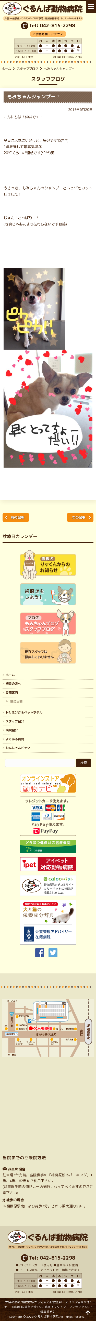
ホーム (6, 69)
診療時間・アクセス (49, 34)
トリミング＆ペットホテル (24, 712)
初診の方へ (13, 683)
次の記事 (78, 517)
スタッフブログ (27, 69)
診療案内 (12, 692)
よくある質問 (15, 739)
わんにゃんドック (18, 748)
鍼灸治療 (16, 701)
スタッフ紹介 (15, 721)
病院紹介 (12, 730)
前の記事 (17, 517)
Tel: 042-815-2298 (52, 25)
